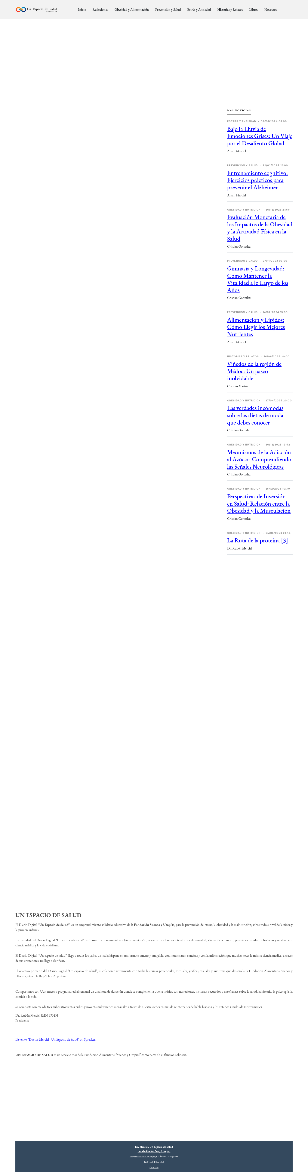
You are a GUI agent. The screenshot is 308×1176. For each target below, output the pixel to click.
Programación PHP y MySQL (143, 1156)
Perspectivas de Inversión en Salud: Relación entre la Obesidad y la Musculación (259, 503)
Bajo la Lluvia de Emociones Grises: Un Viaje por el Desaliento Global (259, 136)
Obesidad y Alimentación (131, 9)
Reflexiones (100, 9)
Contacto (154, 1167)
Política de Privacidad (154, 1162)
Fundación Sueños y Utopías (154, 1151)
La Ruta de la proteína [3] (257, 540)
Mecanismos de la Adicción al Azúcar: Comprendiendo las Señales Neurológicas (259, 459)
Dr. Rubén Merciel (27, 1015)
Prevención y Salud (168, 9)
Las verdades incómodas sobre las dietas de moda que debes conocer (255, 415)
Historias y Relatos (230, 9)
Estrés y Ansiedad (199, 9)
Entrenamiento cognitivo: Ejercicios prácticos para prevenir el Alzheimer (257, 180)
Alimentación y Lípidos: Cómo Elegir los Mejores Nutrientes (256, 327)
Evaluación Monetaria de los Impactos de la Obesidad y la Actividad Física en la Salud (259, 227)
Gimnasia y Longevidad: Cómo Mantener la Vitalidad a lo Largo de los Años (257, 279)
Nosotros (270, 9)
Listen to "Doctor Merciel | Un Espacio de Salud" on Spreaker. (55, 1039)
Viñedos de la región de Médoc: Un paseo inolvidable (254, 371)
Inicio (82, 9)
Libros (253, 9)
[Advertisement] (260, 593)
